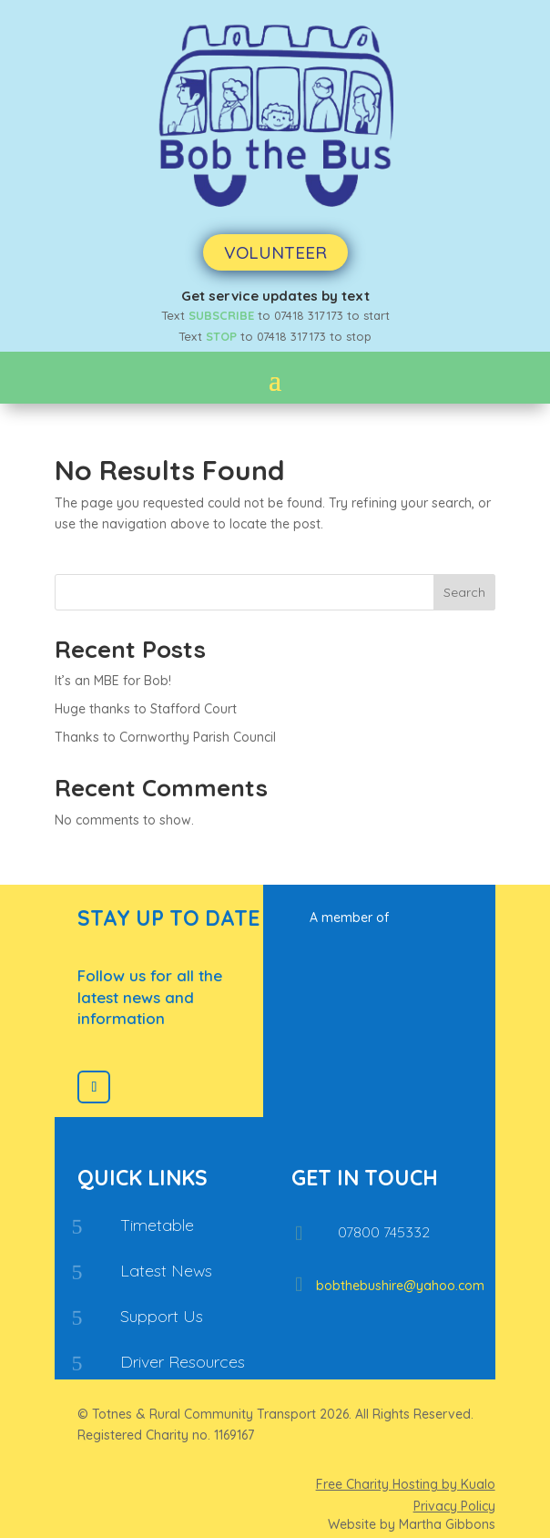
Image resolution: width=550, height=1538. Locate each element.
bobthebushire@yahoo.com (400, 1285)
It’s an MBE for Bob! (113, 680)
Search (464, 592)
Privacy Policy (454, 1506)
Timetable (157, 1225)
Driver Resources (182, 1361)
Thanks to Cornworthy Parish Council (165, 737)
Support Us (161, 1316)
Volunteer (275, 252)
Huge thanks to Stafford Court (146, 709)
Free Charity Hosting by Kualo (405, 1484)
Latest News (166, 1270)
